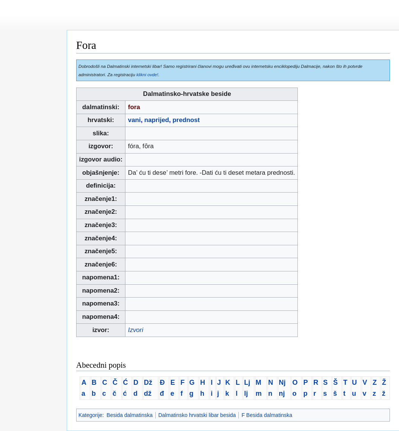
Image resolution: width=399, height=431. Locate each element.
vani (134, 120)
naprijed (156, 120)
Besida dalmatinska (129, 415)
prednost (186, 120)
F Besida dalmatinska (266, 415)
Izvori (135, 330)
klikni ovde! (147, 74)
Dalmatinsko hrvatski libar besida (197, 415)
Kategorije (90, 415)
